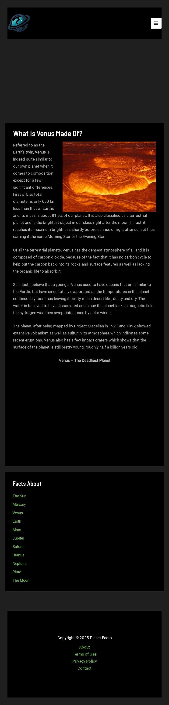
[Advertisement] (84, 81)
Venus (18, 513)
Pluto (17, 572)
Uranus (18, 555)
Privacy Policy (84, 661)
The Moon (21, 580)
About (84, 647)
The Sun (19, 496)
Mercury (19, 504)
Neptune (19, 563)
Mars (17, 530)
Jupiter (18, 538)
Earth (17, 521)
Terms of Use (84, 654)
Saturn (18, 546)
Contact (84, 668)
